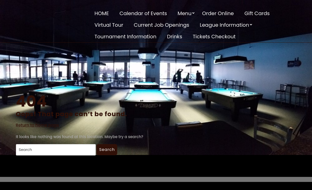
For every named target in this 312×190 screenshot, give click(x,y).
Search (107, 149)
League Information (224, 24)
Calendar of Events (143, 13)
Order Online (218, 13)
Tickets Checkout (214, 36)
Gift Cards (257, 13)
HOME (101, 13)
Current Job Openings (161, 24)
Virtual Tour (108, 24)
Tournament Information (125, 36)
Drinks (174, 36)
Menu (184, 13)
